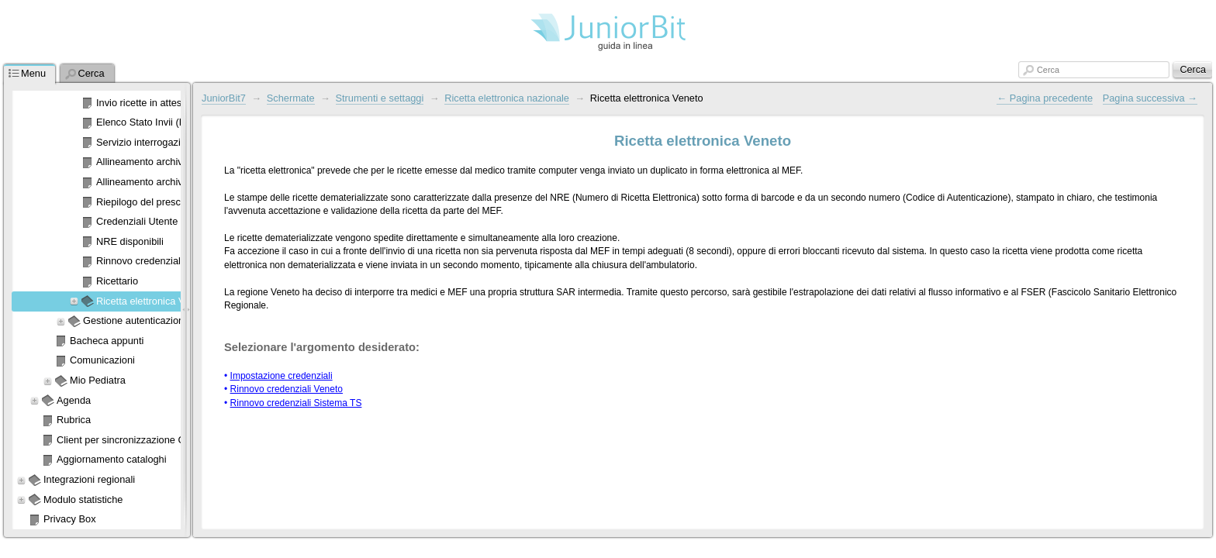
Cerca (1048, 69)
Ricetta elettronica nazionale (506, 98)
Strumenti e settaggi (380, 98)
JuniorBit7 (224, 98)
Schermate (291, 98)
